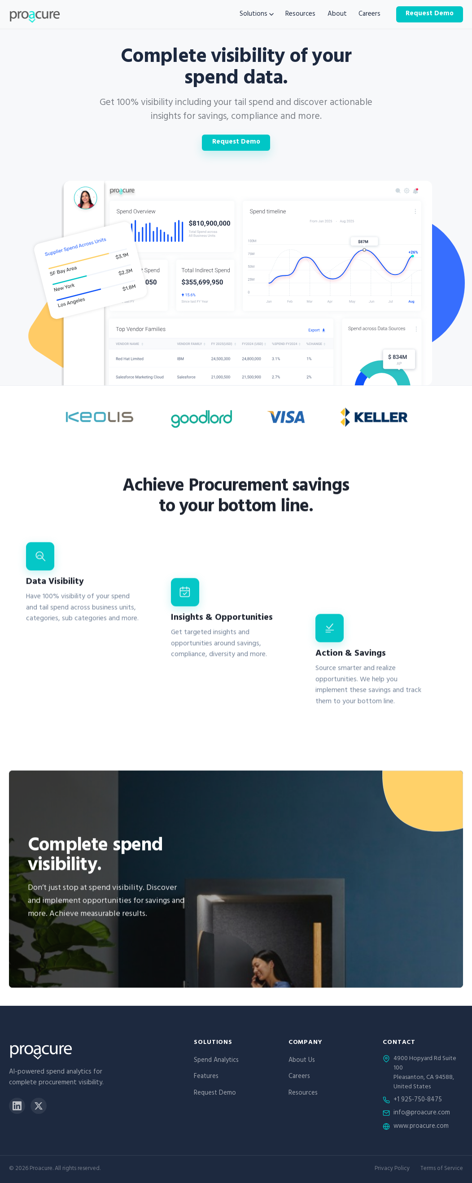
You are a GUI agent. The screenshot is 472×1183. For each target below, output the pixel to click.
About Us (301, 1061)
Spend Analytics (216, 1061)
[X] (39, 1106)
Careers (369, 14)
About (337, 14)
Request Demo (430, 14)
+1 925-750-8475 (417, 1100)
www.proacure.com (421, 1127)
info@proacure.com (421, 1113)
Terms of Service (441, 1169)
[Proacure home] (34, 14)
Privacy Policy (392, 1169)
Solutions (257, 14)
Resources (300, 14)
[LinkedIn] (17, 1106)
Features (206, 1077)
